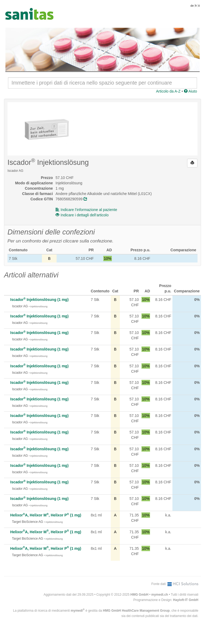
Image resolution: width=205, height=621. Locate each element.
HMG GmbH (139, 594)
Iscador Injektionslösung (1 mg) (39, 299)
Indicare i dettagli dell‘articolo (82, 215)
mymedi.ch (159, 594)
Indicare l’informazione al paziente (86, 210)
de (192, 5)
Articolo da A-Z (168, 91)
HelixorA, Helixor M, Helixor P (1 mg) (45, 515)
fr (196, 5)
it (199, 5)
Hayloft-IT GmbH (185, 600)
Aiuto (190, 91)
